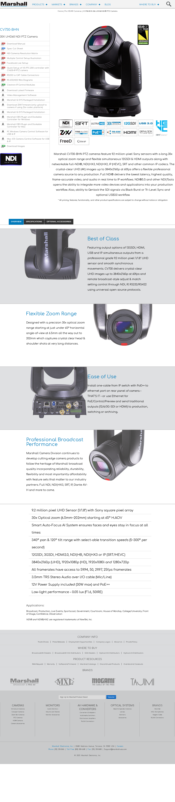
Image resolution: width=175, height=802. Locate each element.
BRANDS (73, 5)
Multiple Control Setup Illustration (24, 58)
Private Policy (131, 642)
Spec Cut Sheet (15, 49)
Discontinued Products (110, 664)
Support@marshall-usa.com (115, 749)
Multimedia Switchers (87, 715)
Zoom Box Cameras (18, 715)
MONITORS (53, 705)
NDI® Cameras (18, 720)
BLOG (108, 5)
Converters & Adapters (87, 712)
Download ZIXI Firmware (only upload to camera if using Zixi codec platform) (27, 106)
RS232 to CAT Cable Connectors (23, 75)
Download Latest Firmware (20, 90)
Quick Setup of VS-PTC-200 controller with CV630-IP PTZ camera (28, 69)
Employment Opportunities (80, 642)
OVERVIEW (16, 221)
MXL (63, 681)
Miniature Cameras (18, 709)
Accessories (122, 717)
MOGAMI (103, 681)
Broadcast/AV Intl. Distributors (68, 653)
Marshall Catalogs (88, 664)
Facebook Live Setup (17, 63)
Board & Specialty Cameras (122, 709)
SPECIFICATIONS (34, 221)
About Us (118, 642)
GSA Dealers (90, 653)
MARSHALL (24, 681)
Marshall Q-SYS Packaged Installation (26, 100)
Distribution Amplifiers (88, 718)
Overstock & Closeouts (133, 664)
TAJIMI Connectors (87, 721)
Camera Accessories (18, 723)
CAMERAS (18, 705)
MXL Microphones (157, 712)
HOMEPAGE (14, 3)
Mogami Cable (157, 715)
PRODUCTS (38, 5)
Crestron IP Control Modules (21, 85)
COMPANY (91, 5)
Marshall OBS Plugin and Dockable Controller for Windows (24, 118)
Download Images (16, 146)
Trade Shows (43, 642)
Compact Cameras (18, 712)
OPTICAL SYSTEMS (122, 705)
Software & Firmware (67, 664)
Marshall (157, 709)
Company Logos (103, 642)
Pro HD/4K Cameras (73, 11)
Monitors (122, 715)
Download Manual (16, 44)
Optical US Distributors (133, 653)
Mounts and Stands (53, 712)
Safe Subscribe (87, 700)
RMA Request (37, 664)
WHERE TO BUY (147, 5)
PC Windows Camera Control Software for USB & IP (27, 133)
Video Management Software (21, 95)
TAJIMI (142, 681)
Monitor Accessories (53, 715)
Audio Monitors (52, 709)
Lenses (122, 712)
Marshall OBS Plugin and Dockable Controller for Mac (24, 125)
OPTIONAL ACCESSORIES (59, 221)
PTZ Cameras (17, 717)
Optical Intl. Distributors (109, 653)
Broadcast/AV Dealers (41, 653)
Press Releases (58, 642)
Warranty (51, 664)
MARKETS (57, 5)
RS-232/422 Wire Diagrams (20, 80)
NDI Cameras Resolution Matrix (22, 53)
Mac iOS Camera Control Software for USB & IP (28, 140)
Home (60, 11)
